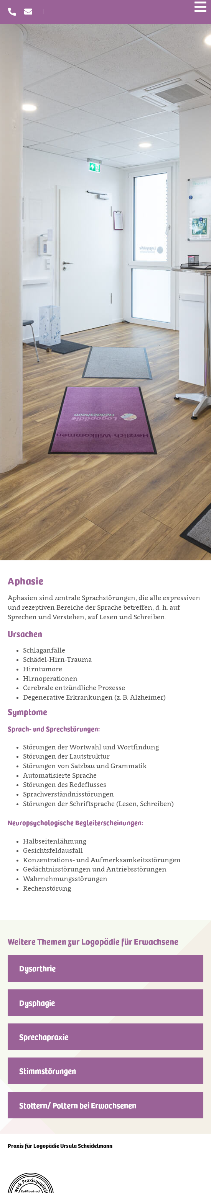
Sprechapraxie (43, 1036)
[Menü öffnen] (200, 6)
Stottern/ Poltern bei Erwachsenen (77, 1105)
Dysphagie (37, 1002)
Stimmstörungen (47, 1070)
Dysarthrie (37, 968)
